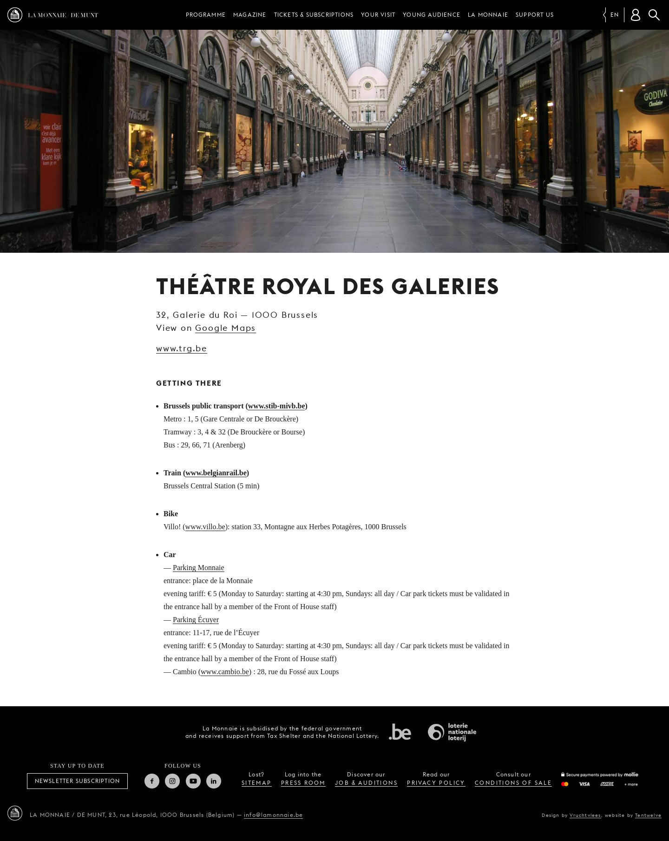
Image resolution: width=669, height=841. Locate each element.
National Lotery (452, 732)
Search (654, 14)
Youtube (193, 781)
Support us (535, 14)
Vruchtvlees (585, 815)
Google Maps (225, 328)
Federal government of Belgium (400, 731)
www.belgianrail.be (216, 473)
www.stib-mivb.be (276, 406)
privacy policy (436, 782)
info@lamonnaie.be (273, 814)
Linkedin (213, 781)
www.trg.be (181, 348)
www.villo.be (205, 527)
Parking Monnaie (198, 568)
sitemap (257, 782)
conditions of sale (513, 782)
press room (303, 782)
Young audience (431, 14)
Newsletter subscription (77, 780)
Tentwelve (648, 815)
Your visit (378, 14)
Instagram (172, 781)
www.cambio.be (225, 672)
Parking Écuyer (196, 620)
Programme (206, 14)
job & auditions (366, 782)
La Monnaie (488, 14)
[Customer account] (635, 14)
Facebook (151, 781)
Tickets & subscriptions (314, 14)
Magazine (250, 14)
